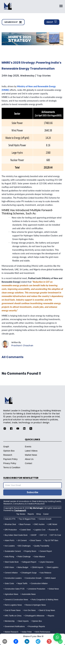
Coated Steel (25, 530)
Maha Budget (23, 567)
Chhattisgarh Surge (29, 573)
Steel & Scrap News (47, 610)
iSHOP (51, 22)
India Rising (9, 557)
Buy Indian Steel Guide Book (16, 535)
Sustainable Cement (13, 551)
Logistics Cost (39, 530)
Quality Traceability (41, 546)
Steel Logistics (52, 567)
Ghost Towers (35, 540)
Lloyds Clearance (47, 562)
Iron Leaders (10, 546)
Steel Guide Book (12, 562)
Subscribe (32, 492)
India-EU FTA (10, 519)
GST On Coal (55, 535)
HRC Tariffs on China (13, 616)
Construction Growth (33, 578)
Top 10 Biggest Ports (27, 519)
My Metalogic (36, 508)
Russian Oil (53, 530)
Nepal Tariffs (22, 583)
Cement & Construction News (16, 600)
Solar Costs (9, 583)
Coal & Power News (13, 610)
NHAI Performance (42, 632)
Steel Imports (23, 621)
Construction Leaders (13, 578)
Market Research (11, 632)
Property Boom (30, 551)
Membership (10, 621)
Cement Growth (45, 519)
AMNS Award (50, 578)
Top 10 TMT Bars (51, 540)
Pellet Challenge (24, 557)
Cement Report (46, 551)
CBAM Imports (37, 567)
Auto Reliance (45, 573)
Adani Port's (9, 540)
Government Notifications (15, 626)
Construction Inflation (39, 583)
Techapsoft (20, 510)
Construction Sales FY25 (14, 589)
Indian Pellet (27, 632)
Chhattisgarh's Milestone (34, 616)
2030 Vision (9, 567)
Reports (51, 616)
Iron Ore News (30, 610)
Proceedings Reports (36, 626)
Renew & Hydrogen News (35, 605)
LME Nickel (52, 524)
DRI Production (11, 530)
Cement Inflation (11, 573)
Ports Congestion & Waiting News (45, 600)
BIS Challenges (24, 546)
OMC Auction (39, 524)
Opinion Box (37, 621)
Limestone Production (36, 589)
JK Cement (22, 540)
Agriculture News (11, 594)
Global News (54, 589)
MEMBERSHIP (13, 22)
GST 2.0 (43, 535)
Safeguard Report (29, 562)
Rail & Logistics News (13, 605)
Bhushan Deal (10, 524)
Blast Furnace (25, 524)
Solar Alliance (39, 557)
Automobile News (29, 594)
